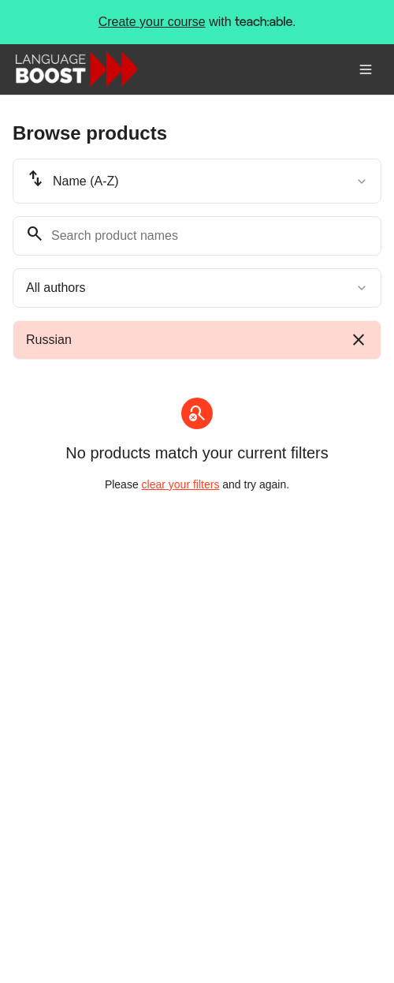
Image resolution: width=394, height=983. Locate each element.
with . (197, 22)
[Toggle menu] (365, 69)
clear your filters (181, 484)
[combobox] (197, 181)
